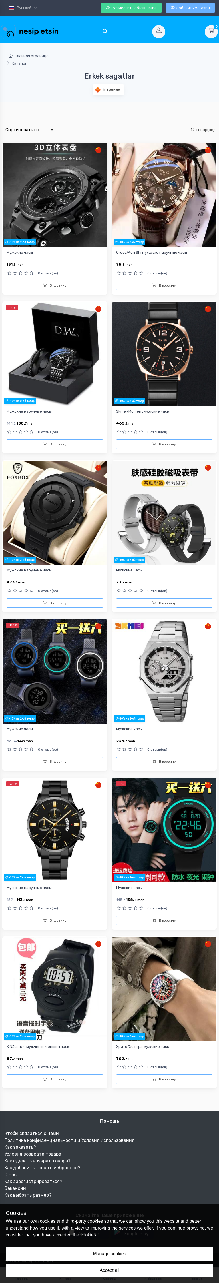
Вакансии (15, 1188)
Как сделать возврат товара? (37, 1161)
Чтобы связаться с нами (31, 1133)
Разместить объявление (131, 8)
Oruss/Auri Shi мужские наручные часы (151, 252)
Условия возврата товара (32, 1154)
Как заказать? (20, 1147)
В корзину (55, 285)
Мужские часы (20, 252)
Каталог (19, 63)
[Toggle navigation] (105, 31)
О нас (10, 1174)
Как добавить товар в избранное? (42, 1167)
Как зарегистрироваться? (33, 1181)
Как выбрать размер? (27, 1195)
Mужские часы (129, 729)
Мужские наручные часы (29, 411)
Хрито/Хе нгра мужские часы (143, 1046)
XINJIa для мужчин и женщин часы (38, 1046)
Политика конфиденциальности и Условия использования (69, 1140)
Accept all (109, 1270)
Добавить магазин (190, 8)
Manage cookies (109, 1253)
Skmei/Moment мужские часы (143, 411)
